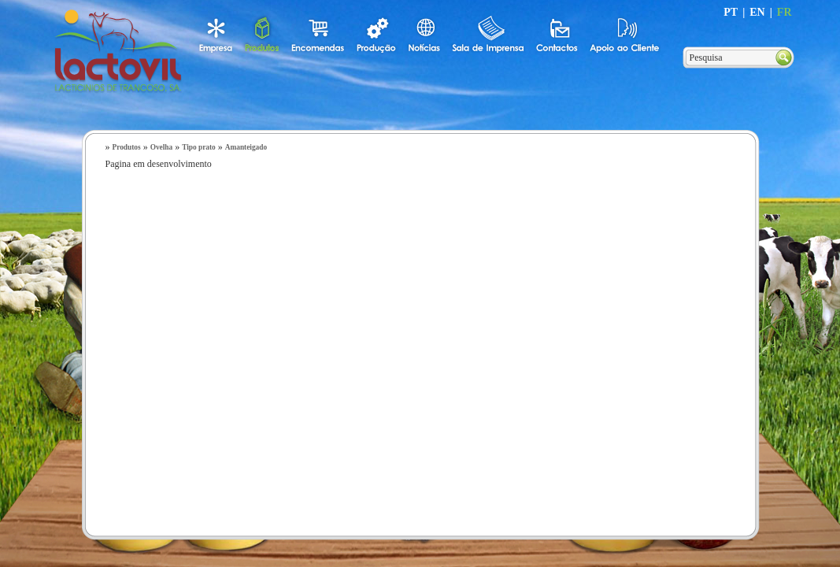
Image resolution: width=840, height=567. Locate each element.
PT (730, 12)
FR (784, 12)
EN (756, 12)
